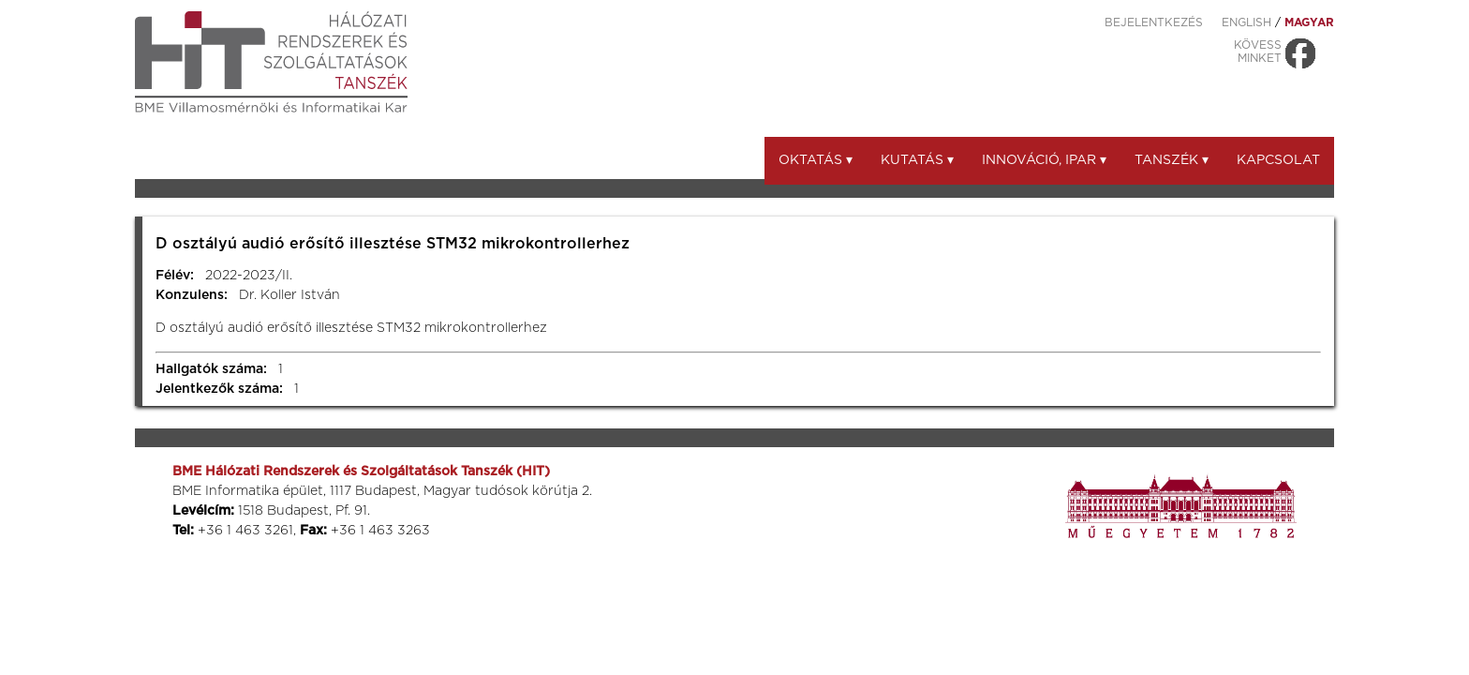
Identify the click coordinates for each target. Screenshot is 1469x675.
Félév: (175, 275)
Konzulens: (192, 295)
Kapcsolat (1278, 160)
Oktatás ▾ (816, 160)
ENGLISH (1246, 22)
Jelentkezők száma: (219, 389)
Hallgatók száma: (211, 369)
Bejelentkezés (1154, 22)
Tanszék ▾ (1172, 160)
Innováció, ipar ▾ (1044, 160)
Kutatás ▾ (917, 160)
